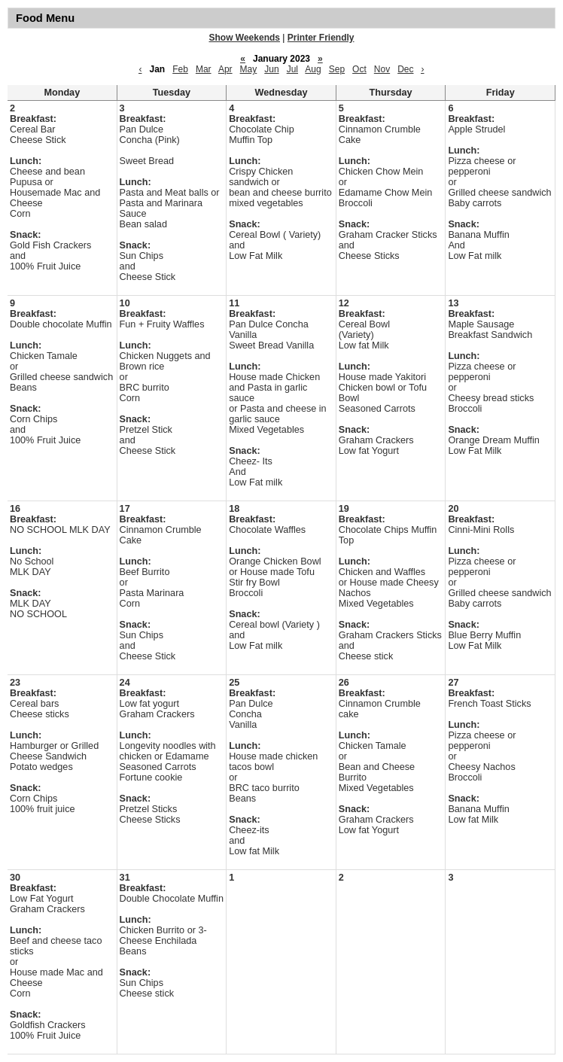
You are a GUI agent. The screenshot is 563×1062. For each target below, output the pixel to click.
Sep (337, 69)
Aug (313, 69)
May (248, 69)
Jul (292, 69)
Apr (225, 69)
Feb (180, 69)
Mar (204, 69)
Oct (359, 69)
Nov (382, 69)
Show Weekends (244, 37)
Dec (405, 69)
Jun (271, 69)
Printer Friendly (321, 37)
